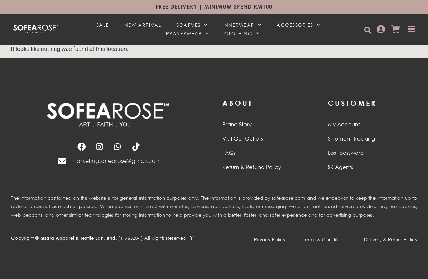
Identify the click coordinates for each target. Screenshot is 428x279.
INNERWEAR (242, 25)
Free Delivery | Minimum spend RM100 (214, 6)
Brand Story (237, 124)
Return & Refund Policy (251, 167)
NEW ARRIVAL (142, 25)
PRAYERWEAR (187, 33)
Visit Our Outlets (242, 138)
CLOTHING (241, 33)
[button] (367, 30)
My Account (344, 124)
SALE (103, 25)
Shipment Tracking (351, 138)
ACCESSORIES (298, 25)
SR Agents (340, 167)
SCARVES (191, 25)
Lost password (346, 152)
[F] (192, 238)
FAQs (229, 152)
